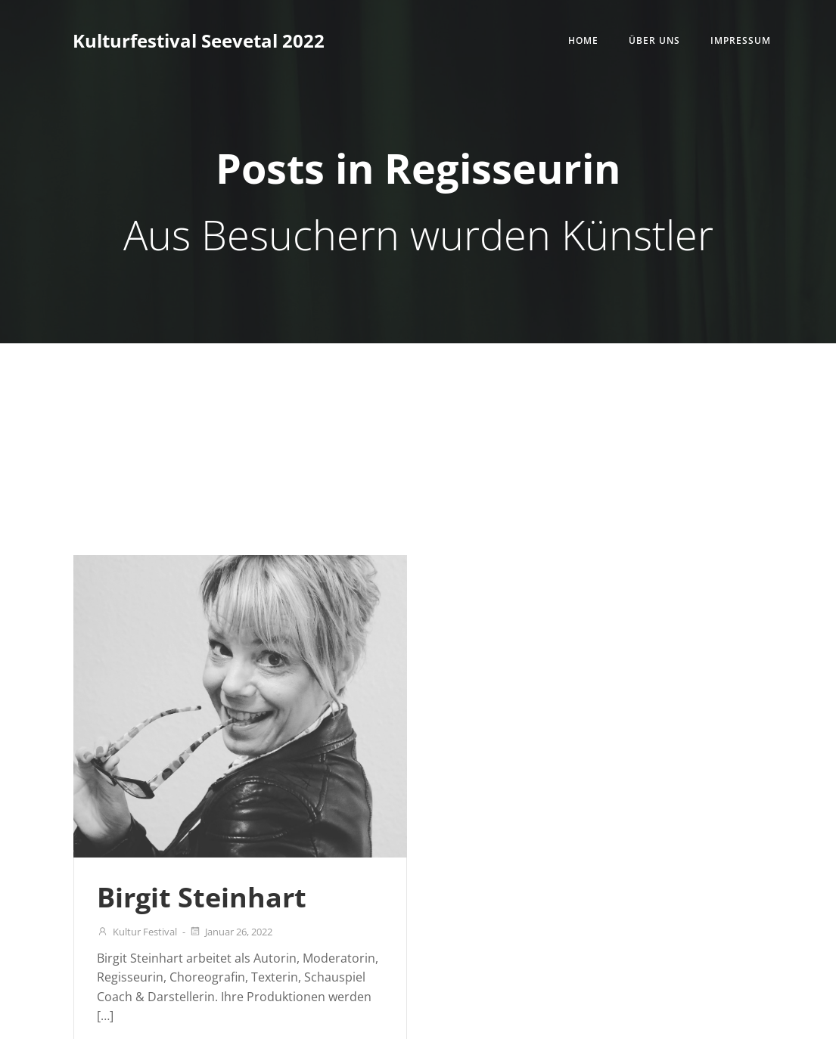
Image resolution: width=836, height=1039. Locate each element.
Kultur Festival (137, 931)
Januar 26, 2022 (230, 931)
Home (583, 40)
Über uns (654, 40)
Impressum (740, 40)
